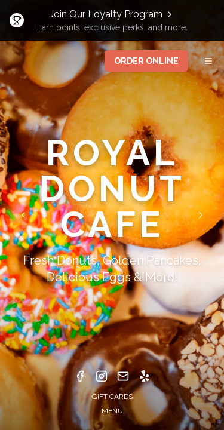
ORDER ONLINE (146, 61)
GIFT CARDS (112, 396)
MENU (112, 411)
